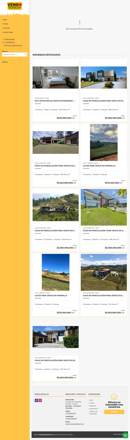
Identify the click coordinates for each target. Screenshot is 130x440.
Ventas (5, 24)
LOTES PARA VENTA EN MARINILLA (99, 166)
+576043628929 (9, 39)
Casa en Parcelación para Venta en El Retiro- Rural (104, 296)
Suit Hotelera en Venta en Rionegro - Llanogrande (56, 101)
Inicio (5, 20)
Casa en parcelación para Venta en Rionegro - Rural (56, 360)
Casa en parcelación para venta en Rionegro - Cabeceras (104, 101)
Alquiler (6, 28)
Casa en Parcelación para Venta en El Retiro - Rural (56, 231)
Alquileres (93, 406)
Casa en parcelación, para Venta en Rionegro (104, 231)
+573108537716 (9, 42)
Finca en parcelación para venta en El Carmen (56, 166)
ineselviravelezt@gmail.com (13, 45)
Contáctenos (8, 32)
